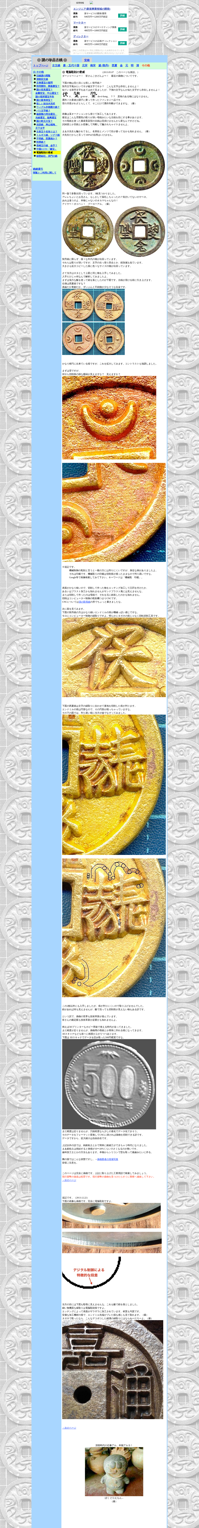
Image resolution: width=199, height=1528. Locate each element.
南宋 (93, 65)
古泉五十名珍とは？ (46, 131)
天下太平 (40, 128)
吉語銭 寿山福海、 (46, 124)
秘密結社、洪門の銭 (46, 156)
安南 (87, 60)
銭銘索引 (38, 168)
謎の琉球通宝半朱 (44, 96)
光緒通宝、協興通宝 (45, 117)
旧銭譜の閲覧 (43, 75)
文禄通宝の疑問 (44, 82)
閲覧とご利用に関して (44, 172)
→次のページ (69, 1180)
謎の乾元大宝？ (44, 121)
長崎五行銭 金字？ (46, 145)
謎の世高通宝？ (44, 89)
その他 (38, 71)
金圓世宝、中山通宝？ (47, 93)
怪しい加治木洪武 (45, 103)
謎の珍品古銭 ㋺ (52, 60)
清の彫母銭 (84, 601)
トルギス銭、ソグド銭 (48, 135)
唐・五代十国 (71, 65)
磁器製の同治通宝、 (46, 114)
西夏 (114, 65)
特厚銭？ (41, 142)
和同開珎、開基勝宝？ (48, 86)
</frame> (158, 57)
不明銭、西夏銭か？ (46, 138)
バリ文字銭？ (43, 110)
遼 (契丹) (103, 65)
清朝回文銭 (42, 79)
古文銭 (56, 65)
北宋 (84, 65)
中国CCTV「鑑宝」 (46, 149)
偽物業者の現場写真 (107, 1159)
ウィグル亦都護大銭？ (48, 107)
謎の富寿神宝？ (44, 100)
